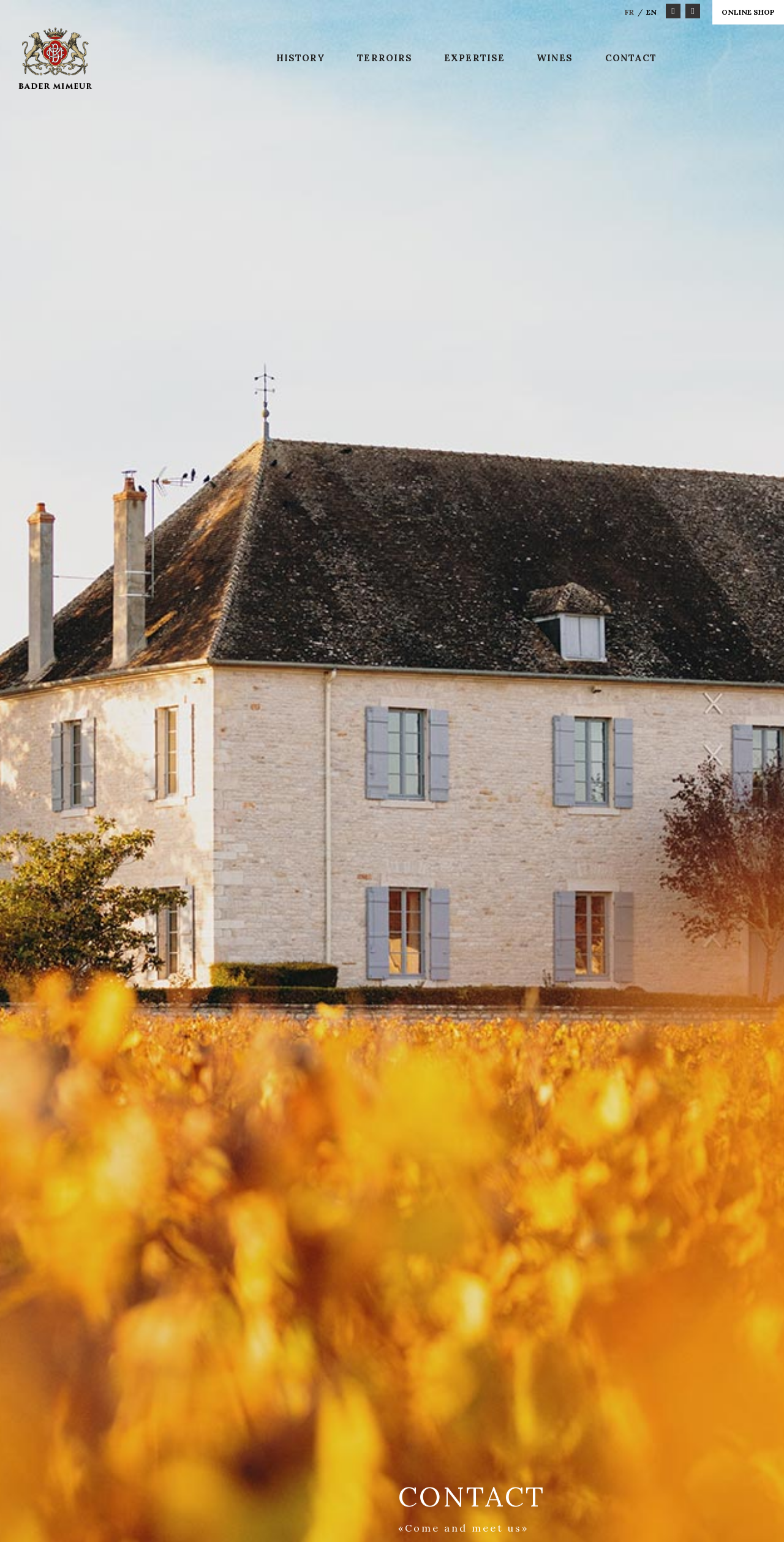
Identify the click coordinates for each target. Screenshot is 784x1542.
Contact (631, 58)
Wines (555, 58)
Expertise (474, 58)
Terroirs (384, 58)
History (301, 58)
